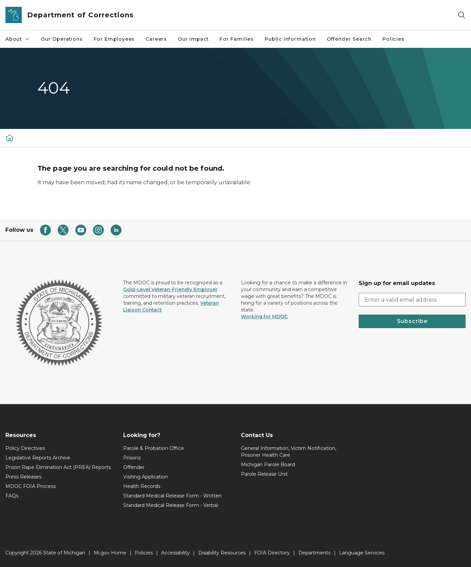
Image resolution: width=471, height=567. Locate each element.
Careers (156, 39)
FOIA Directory (272, 553)
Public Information (290, 39)
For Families (237, 39)
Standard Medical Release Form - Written (172, 496)
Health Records (141, 486)
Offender (134, 467)
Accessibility (175, 553)
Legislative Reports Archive (37, 458)
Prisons (131, 458)
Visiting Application (145, 477)
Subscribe (412, 321)
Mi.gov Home (110, 553)
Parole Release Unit (264, 474)
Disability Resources (222, 553)
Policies (393, 39)
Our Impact (193, 39)
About (17, 39)
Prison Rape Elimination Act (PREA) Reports (58, 467)
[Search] (461, 15)
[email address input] (412, 299)
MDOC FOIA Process (30, 486)
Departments (314, 553)
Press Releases (23, 477)
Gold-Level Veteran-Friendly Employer (170, 289)
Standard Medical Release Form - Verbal (170, 505)
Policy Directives (25, 448)
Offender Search (349, 39)
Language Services (361, 553)
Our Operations (61, 39)
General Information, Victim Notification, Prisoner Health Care (288, 451)
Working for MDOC (264, 317)
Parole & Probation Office (153, 448)
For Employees (114, 39)
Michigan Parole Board (268, 464)
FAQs (11, 496)
